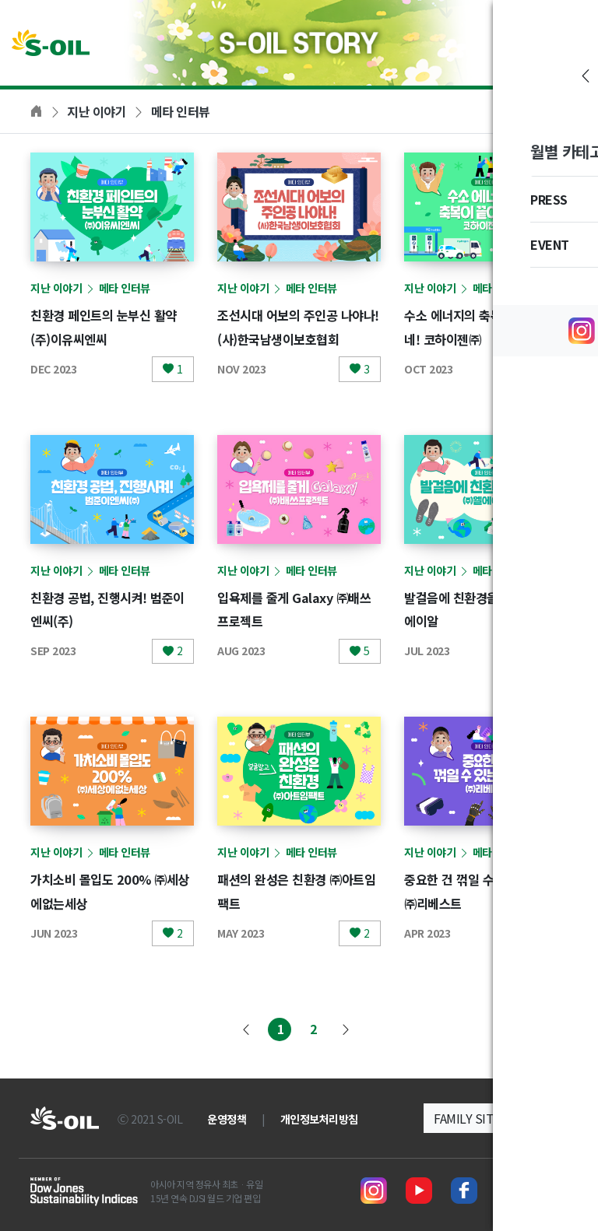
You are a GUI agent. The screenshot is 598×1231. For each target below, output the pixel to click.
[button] (496, 1118)
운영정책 (226, 1119)
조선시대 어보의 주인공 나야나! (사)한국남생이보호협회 (298, 338)
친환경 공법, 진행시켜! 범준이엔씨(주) (110, 608)
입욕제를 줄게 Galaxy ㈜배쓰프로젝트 (296, 608)
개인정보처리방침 (319, 1119)
